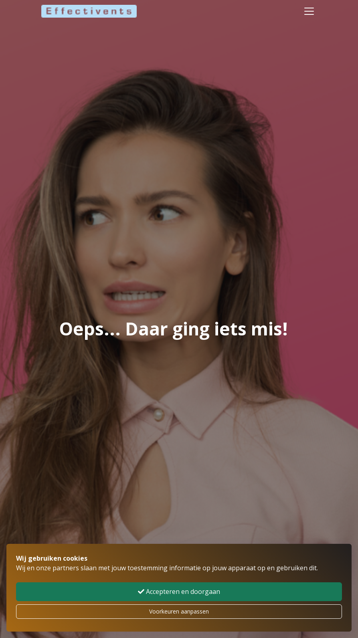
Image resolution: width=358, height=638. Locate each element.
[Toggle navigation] (309, 11)
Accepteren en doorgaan (179, 591)
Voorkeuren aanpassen (179, 611)
